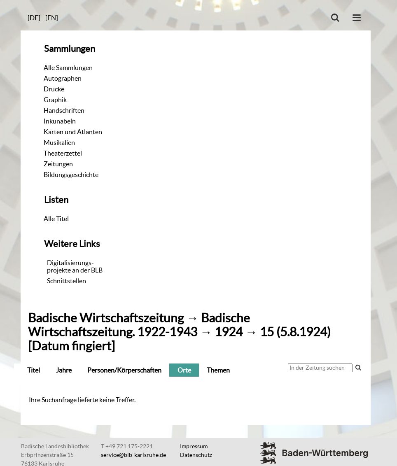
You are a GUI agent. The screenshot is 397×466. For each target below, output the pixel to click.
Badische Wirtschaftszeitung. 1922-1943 (139, 325)
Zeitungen (58, 164)
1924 (229, 332)
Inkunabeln (60, 121)
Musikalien (59, 142)
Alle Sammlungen (68, 67)
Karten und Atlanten (73, 131)
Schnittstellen (66, 280)
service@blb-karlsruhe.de (133, 455)
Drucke (54, 89)
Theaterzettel (63, 153)
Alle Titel (56, 218)
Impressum (194, 446)
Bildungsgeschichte (71, 174)
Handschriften (64, 110)
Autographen (63, 78)
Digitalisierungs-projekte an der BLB (75, 266)
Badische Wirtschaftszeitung (106, 318)
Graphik (55, 99)
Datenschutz (196, 455)
